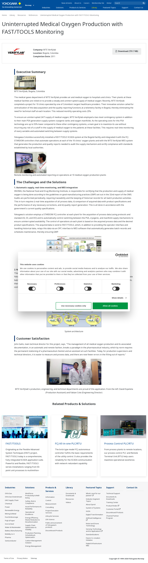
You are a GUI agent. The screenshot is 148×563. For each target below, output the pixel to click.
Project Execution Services (52, 511)
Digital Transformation (94, 514)
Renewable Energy (12, 510)
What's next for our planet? (93, 494)
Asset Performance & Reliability (33, 507)
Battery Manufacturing (13, 531)
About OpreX (91, 504)
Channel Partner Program (112, 517)
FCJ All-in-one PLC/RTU (68, 443)
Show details (117, 298)
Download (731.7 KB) (126, 51)
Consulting (50, 507)
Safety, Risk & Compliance (30, 502)
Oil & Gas (8, 493)
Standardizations (92, 534)
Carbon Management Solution (33, 541)
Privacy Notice (22, 558)
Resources (22, 15)
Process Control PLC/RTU (119, 443)
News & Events (67, 3)
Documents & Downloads (71, 494)
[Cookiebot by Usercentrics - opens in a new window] (117, 255)
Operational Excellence (29, 513)
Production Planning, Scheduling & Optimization (33, 535)
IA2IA (88, 511)
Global (109, 3)
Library (94, 7)
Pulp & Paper (10, 520)
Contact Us (138, 7)
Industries (46, 7)
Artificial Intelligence (93, 518)
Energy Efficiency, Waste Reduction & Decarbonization (32, 520)
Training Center (112, 502)
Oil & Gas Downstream (13, 497)
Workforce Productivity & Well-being (32, 495)
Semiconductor (10, 541)
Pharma (8, 537)
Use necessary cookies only (73, 306)
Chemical (8, 503)
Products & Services (77, 7)
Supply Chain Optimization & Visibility (30, 527)
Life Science (50, 519)
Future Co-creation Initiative (93, 539)
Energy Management (33, 546)
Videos (68, 502)
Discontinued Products (54, 530)
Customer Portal (112, 509)
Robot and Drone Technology (92, 524)
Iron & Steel (9, 524)
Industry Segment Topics (93, 500)
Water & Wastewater (13, 527)
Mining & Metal (10, 514)
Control (48, 500)
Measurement (51, 504)
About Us (77, 3)
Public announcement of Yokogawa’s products (54, 525)
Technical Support (113, 493)
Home (4, 15)
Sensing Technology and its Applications (93, 530)
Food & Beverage (11, 517)
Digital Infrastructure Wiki (94, 544)
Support (125, 7)
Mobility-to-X (10, 534)
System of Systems (93, 508)
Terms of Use (9, 558)
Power (7, 507)
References (33, 15)
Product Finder (111, 506)
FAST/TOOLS (13, 443)
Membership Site (98, 3)
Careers (86, 3)
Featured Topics (109, 7)
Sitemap (34, 558)
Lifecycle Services (52, 516)
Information (50, 497)
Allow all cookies (110, 306)
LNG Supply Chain (12, 500)
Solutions (60, 7)
